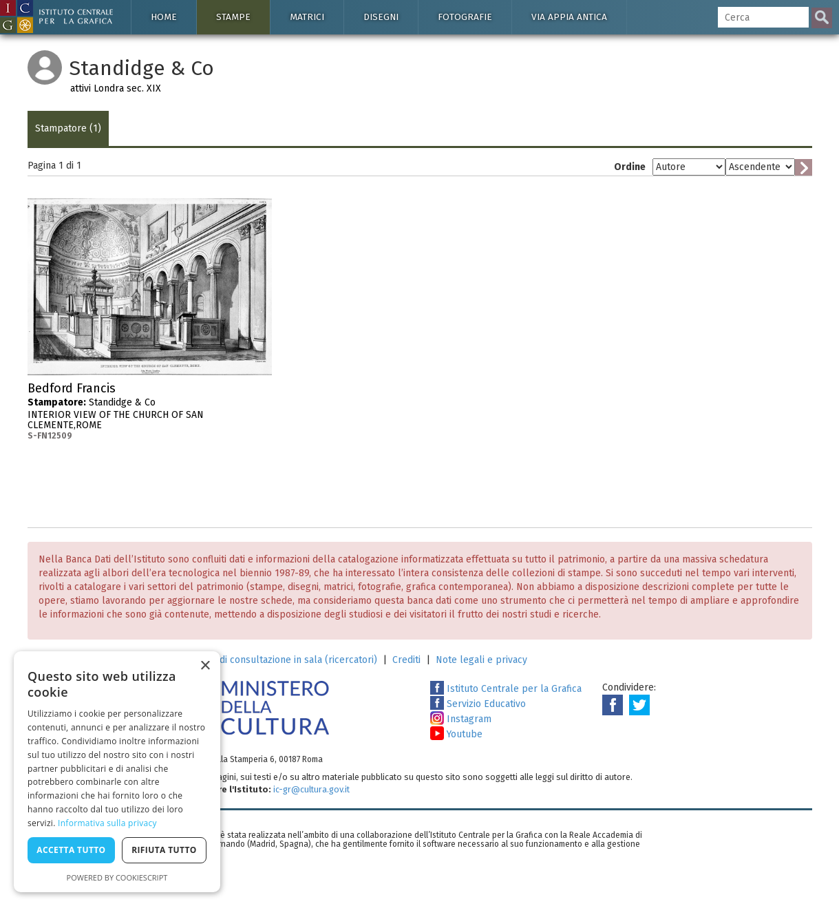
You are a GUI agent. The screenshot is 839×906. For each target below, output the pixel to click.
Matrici (307, 17)
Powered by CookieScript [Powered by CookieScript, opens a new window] (117, 877)
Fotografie (465, 17)
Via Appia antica (569, 17)
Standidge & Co (150, 411)
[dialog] (117, 771)
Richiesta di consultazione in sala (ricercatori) (277, 660)
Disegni (381, 17)
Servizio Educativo (478, 704)
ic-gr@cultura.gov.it (311, 789)
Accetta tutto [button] (70, 850)
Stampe (233, 17)
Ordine (630, 167)
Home (164, 17)
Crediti (406, 660)
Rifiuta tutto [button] (164, 850)
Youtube (456, 734)
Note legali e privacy (481, 660)
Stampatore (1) (68, 128)
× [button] (205, 666)
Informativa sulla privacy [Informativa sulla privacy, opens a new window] (107, 823)
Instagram (460, 719)
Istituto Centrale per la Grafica (506, 689)
